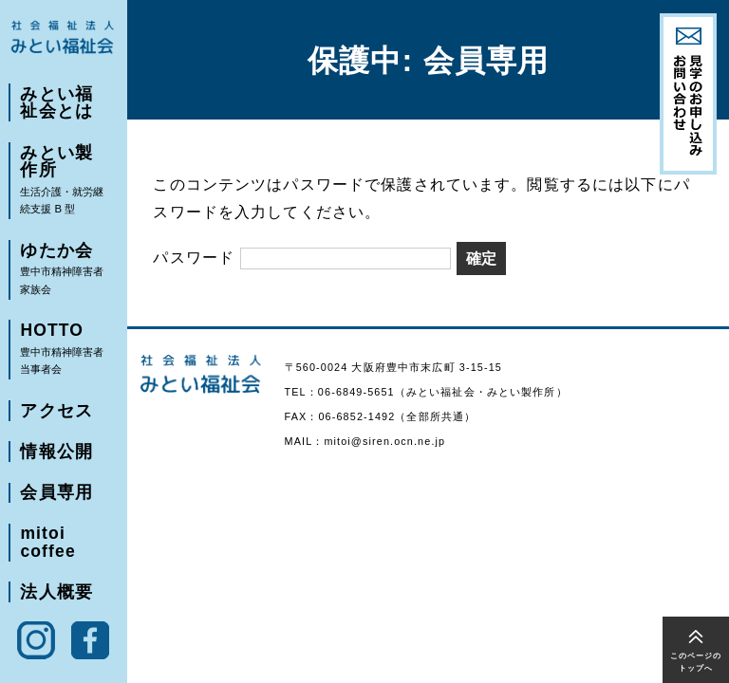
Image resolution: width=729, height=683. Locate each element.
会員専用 (55, 500)
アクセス (55, 417)
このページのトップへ (696, 662)
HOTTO (64, 355)
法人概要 (55, 602)
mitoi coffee (47, 551)
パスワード (302, 257)
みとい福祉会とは (64, 102)
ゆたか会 (64, 273)
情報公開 (55, 459)
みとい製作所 (64, 182)
